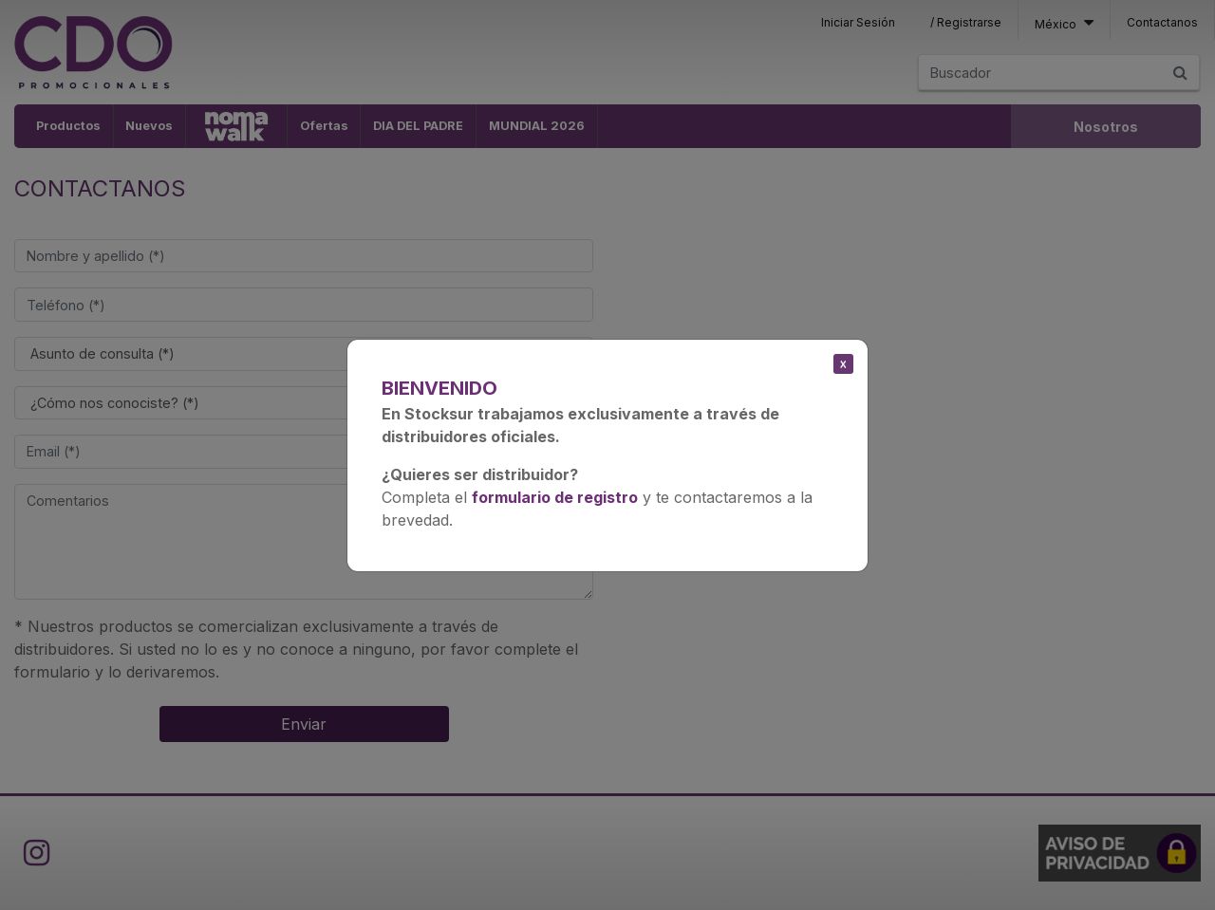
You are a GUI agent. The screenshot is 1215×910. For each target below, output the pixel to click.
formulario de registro (555, 497)
